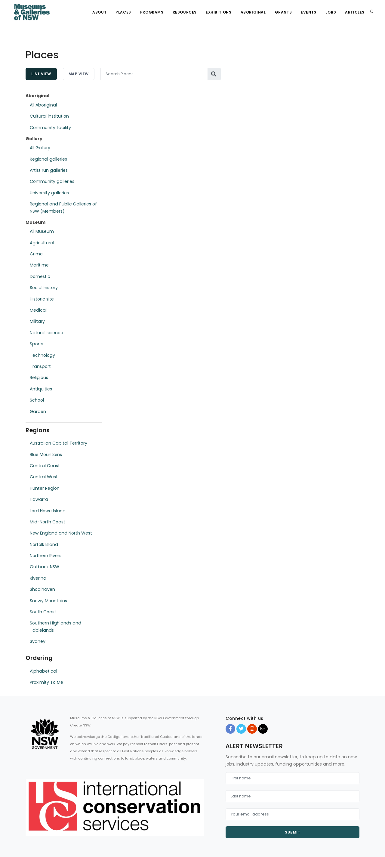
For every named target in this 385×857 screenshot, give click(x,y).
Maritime (39, 265)
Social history (44, 288)
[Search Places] (154, 74)
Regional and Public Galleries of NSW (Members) (63, 207)
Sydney (37, 641)
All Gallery (40, 148)
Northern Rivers (45, 556)
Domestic (40, 276)
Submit (292, 832)
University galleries (49, 193)
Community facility (50, 128)
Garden (38, 411)
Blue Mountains (46, 455)
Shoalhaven (42, 589)
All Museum (42, 231)
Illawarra (39, 499)
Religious (39, 378)
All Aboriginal (43, 105)
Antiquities (41, 389)
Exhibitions (219, 12)
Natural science (46, 333)
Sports (36, 344)
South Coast (43, 612)
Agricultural (42, 243)
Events (308, 12)
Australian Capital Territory (58, 443)
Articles (355, 12)
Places (123, 12)
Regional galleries (48, 159)
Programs (152, 12)
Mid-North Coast (47, 522)
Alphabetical (43, 671)
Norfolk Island (44, 544)
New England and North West (61, 533)
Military (37, 321)
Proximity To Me (46, 682)
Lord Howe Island (48, 511)
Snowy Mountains (48, 601)
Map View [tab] (79, 73)
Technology (42, 355)
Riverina (38, 578)
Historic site (42, 299)
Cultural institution (49, 116)
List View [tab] (41, 73)
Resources (185, 12)
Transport (40, 366)
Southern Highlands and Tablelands (55, 626)
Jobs (330, 12)
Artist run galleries (49, 170)
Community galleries (52, 181)
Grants (283, 12)
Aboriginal (253, 12)
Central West (44, 477)
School (37, 400)
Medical (38, 310)
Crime (36, 254)
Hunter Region (45, 488)
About (99, 12)
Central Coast (45, 466)
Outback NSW (44, 567)
